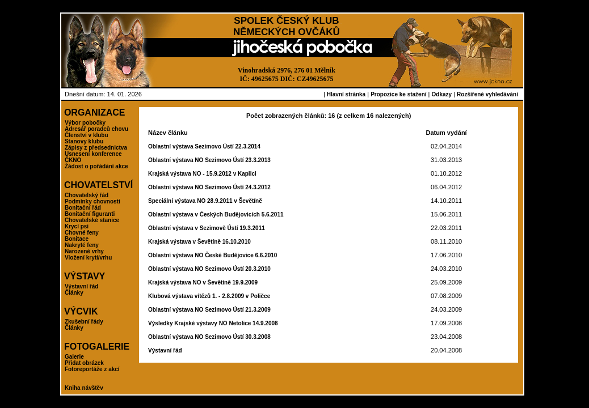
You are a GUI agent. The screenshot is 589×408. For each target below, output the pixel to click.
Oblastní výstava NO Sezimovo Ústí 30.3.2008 (209, 337)
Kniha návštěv (84, 388)
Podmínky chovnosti (92, 201)
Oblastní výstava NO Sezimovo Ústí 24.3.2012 (209, 187)
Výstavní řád (81, 286)
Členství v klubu (86, 135)
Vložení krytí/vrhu (88, 257)
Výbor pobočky (85, 123)
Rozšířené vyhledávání (487, 94)
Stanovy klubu (84, 141)
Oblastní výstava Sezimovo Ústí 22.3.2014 (204, 146)
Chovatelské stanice (92, 220)
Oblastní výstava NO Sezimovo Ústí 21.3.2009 (209, 310)
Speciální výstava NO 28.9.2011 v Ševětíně (205, 201)
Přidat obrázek (84, 363)
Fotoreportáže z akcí (92, 369)
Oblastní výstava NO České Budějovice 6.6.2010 (212, 255)
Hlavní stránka (346, 94)
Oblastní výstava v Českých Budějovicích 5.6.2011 (215, 214)
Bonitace (77, 239)
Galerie (74, 357)
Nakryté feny (82, 245)
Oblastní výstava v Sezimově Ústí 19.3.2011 (206, 228)
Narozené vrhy (84, 251)
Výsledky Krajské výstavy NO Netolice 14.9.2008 (212, 323)
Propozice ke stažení (398, 94)
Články (74, 293)
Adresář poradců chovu (96, 129)
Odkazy (442, 94)
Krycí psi (77, 226)
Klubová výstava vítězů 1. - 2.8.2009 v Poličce (209, 296)
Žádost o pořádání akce (96, 166)
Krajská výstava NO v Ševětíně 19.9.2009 (203, 282)
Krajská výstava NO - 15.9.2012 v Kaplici (202, 174)
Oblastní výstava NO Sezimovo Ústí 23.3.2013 (209, 160)
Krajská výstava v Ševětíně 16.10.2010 (199, 242)
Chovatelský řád (86, 195)
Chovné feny (82, 233)
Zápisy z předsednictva (96, 147)
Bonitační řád (83, 208)
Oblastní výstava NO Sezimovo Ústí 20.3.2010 (209, 269)
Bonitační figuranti (90, 214)
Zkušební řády (84, 321)
